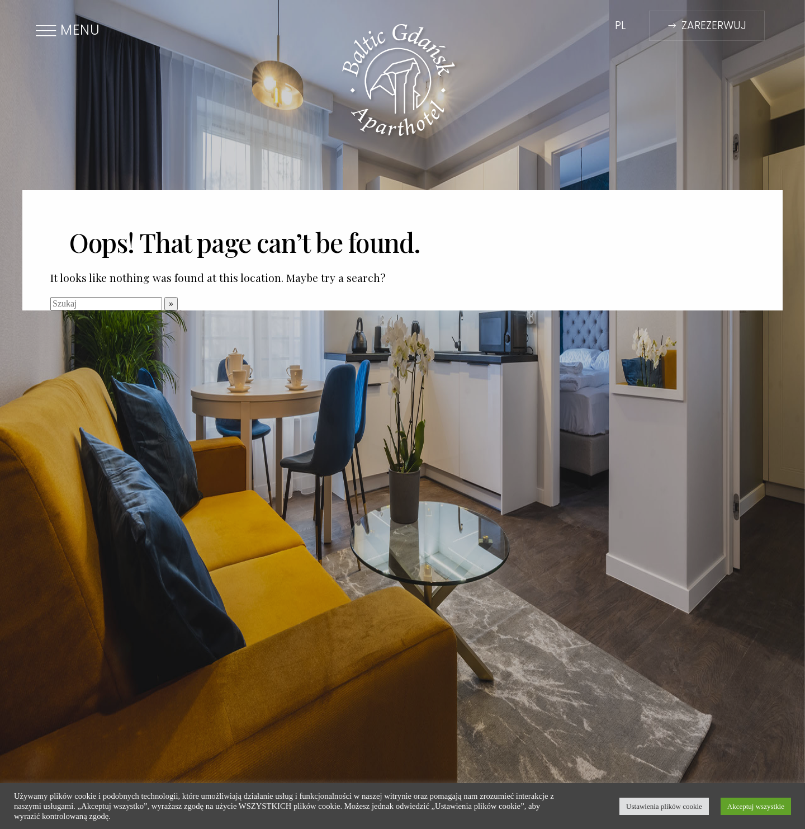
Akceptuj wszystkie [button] (755, 806)
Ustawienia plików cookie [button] (664, 806)
